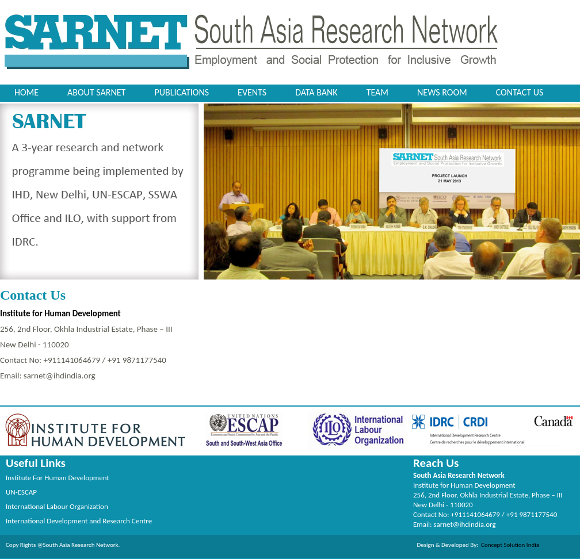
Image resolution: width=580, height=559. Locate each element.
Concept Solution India (508, 545)
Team (377, 92)
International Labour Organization (57, 506)
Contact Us (520, 92)
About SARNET (96, 92)
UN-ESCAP (21, 492)
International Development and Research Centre (79, 520)
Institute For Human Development (57, 477)
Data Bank (316, 92)
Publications (181, 92)
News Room (442, 92)
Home (26, 92)
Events (252, 92)
